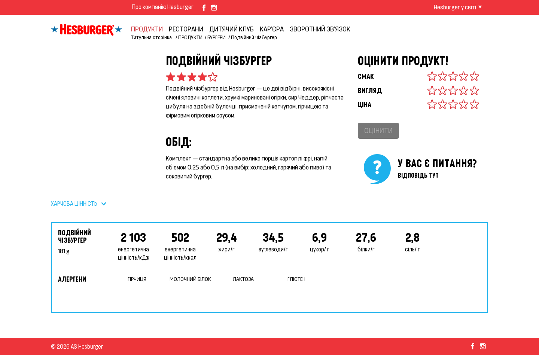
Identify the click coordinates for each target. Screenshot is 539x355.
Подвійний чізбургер (254, 37)
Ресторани (186, 29)
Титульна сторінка (152, 37)
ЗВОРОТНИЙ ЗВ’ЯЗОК (320, 29)
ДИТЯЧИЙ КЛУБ (231, 29)
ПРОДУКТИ (147, 29)
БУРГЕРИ (216, 37)
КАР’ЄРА (272, 29)
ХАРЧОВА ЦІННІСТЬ (74, 203)
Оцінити (378, 130)
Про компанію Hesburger (163, 6)
